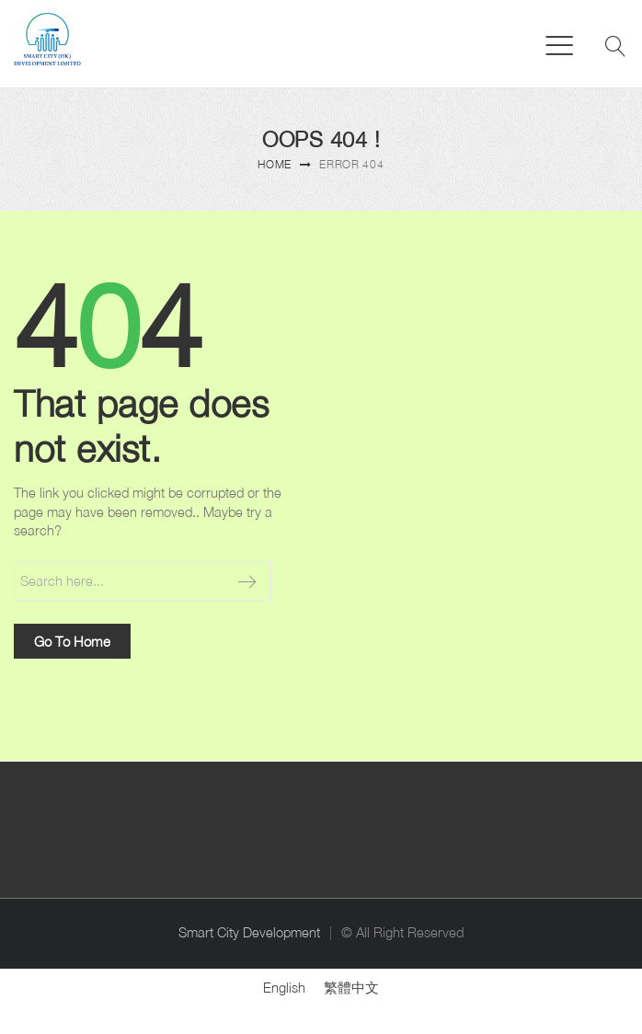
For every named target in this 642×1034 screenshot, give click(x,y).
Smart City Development (249, 932)
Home (275, 164)
